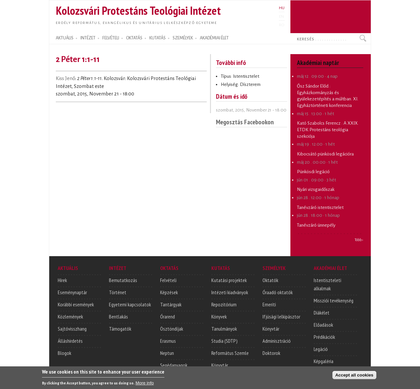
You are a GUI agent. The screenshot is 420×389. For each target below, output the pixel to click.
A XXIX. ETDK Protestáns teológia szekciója (328, 129)
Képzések (169, 292)
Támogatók (120, 328)
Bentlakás (118, 316)
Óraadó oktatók (277, 292)
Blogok (64, 353)
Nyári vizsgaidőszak (315, 189)
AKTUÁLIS (65, 38)
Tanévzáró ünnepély (316, 225)
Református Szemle (230, 353)
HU (281, 8)
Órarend (167, 316)
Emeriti (269, 304)
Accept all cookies (354, 376)
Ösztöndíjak (171, 328)
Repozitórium (224, 304)
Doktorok (271, 353)
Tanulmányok (224, 328)
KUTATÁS (157, 38)
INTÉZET (87, 38)
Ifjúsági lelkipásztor (281, 316)
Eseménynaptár (72, 292)
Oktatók (270, 280)
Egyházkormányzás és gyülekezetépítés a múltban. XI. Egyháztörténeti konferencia (327, 99)
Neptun (167, 353)
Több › (359, 240)
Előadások (323, 324)
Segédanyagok (173, 365)
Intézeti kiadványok (229, 292)
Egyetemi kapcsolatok (130, 304)
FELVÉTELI (110, 38)
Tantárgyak (170, 304)
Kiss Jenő (65, 78)
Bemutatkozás (123, 280)
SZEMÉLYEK (183, 38)
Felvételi (168, 280)
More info (145, 384)
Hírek (62, 280)
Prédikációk (324, 337)
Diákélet (321, 312)
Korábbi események (76, 304)
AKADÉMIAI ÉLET (214, 38)
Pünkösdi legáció (313, 171)
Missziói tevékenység (333, 300)
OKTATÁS (134, 38)
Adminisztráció (276, 341)
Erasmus (168, 341)
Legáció (321, 349)
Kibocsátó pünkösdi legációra (325, 154)
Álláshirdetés (70, 341)
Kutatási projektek (229, 280)
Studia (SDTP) (224, 341)
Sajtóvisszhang (72, 328)
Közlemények (70, 316)
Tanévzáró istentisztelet (320, 207)
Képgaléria (323, 361)
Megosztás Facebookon (245, 122)
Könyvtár (219, 365)
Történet (117, 292)
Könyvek (219, 316)
